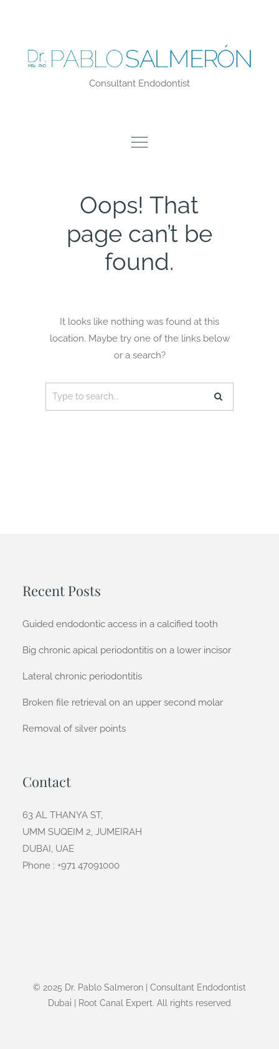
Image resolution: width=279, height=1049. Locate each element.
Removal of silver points (74, 728)
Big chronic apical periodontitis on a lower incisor (126, 650)
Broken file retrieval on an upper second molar (122, 702)
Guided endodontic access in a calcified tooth (120, 624)
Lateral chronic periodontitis (82, 676)
